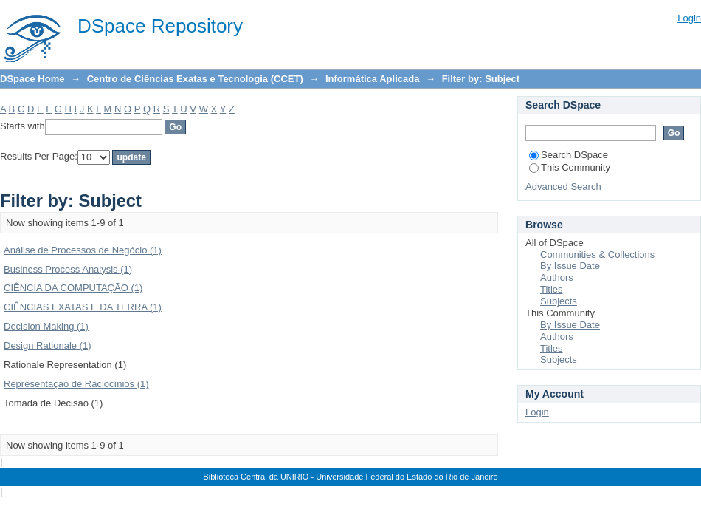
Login (689, 18)
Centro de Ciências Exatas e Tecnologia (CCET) (195, 78)
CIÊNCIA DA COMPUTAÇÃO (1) (73, 287)
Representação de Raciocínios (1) (76, 383)
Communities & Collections (597, 254)
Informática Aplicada (372, 78)
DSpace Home (32, 78)
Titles (551, 289)
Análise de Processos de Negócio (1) (83, 250)
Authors (556, 277)
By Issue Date (570, 265)
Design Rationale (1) (47, 345)
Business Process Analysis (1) (68, 269)
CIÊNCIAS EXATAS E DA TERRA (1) (83, 307)
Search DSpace (568, 154)
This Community (569, 167)
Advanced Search (563, 186)
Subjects (558, 301)
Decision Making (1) (46, 326)
